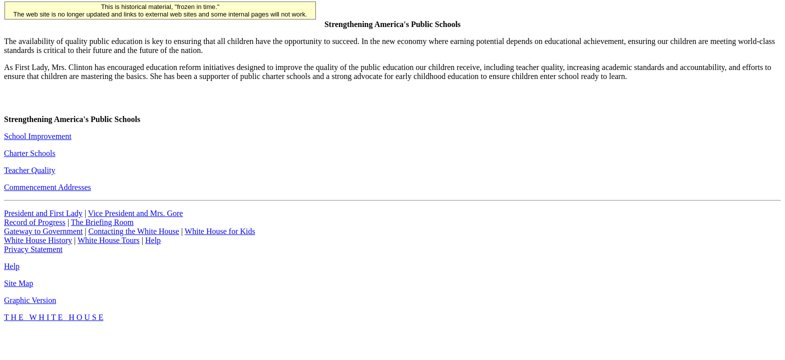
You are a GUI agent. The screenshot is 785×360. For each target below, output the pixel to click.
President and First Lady (43, 213)
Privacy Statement (33, 249)
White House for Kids (220, 231)
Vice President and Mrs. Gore (135, 213)
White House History (38, 240)
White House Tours (109, 240)
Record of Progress (35, 222)
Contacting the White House (133, 231)
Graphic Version (30, 300)
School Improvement (38, 136)
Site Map (18, 283)
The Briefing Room (102, 222)
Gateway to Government (43, 231)
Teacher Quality (29, 170)
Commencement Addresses (47, 187)
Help (153, 240)
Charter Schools (30, 153)
